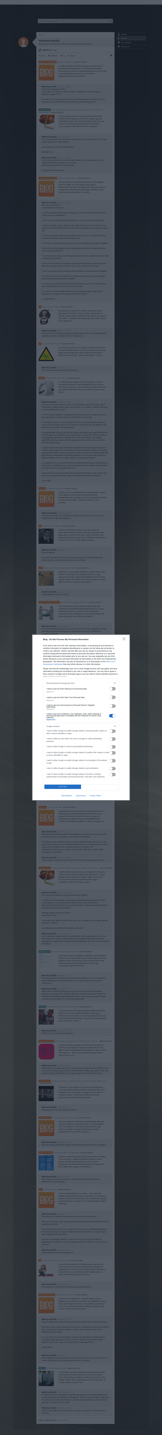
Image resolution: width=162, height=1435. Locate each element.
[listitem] (81, 683)
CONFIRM (62, 787)
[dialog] (81, 717)
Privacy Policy (95, 796)
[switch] (112, 688)
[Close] (124, 639)
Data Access (81, 796)
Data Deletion (66, 796)
